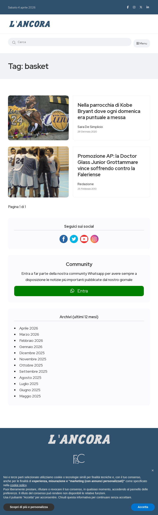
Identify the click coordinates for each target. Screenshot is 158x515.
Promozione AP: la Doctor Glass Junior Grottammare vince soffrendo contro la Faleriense (109, 165)
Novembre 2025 (32, 359)
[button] (152, 470)
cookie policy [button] (18, 485)
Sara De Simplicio (92, 127)
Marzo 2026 (29, 334)
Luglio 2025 (28, 383)
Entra (79, 291)
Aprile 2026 (28, 328)
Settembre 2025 (33, 371)
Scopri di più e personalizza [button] (29, 507)
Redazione (87, 184)
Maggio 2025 (30, 396)
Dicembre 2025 (32, 352)
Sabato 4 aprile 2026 (22, 7)
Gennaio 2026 (30, 346)
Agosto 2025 (30, 377)
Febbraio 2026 (31, 340)
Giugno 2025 (29, 389)
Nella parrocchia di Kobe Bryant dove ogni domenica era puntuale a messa (110, 111)
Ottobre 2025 (31, 365)
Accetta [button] (143, 507)
